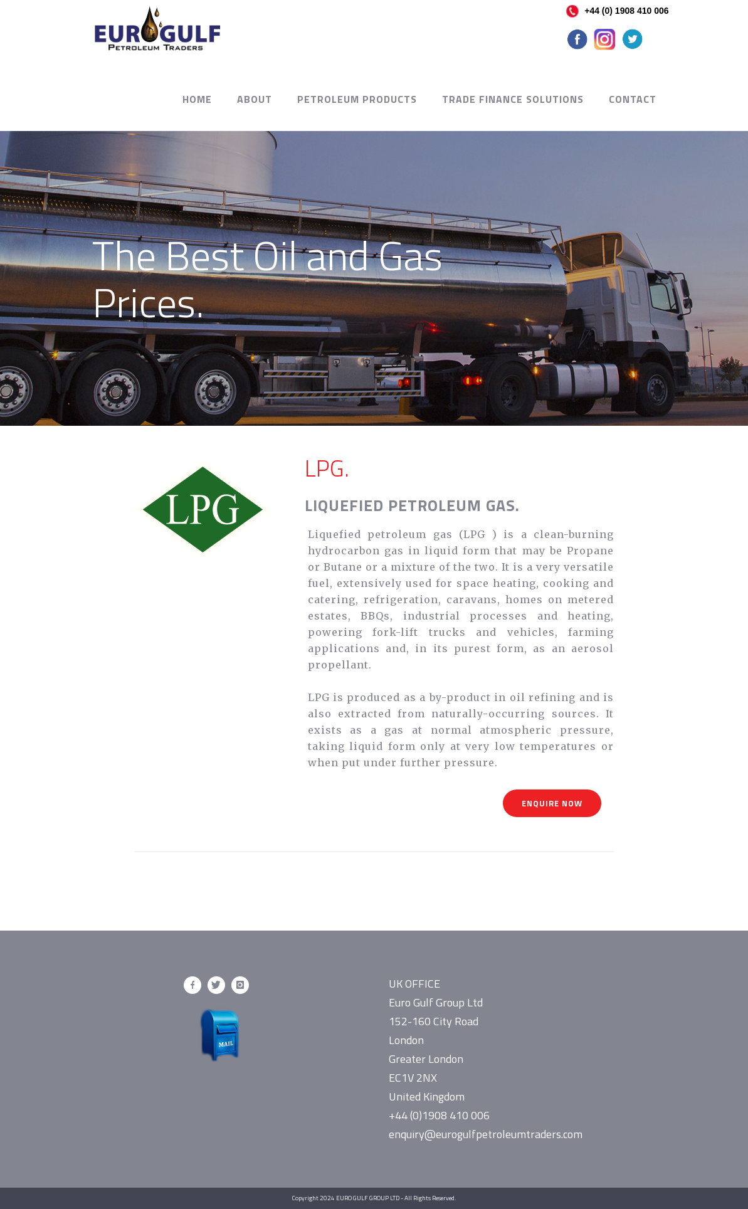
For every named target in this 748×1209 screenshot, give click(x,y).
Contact (632, 99)
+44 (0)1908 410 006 (439, 1115)
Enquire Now (552, 803)
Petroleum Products (357, 99)
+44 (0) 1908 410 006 (617, 11)
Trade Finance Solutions (513, 99)
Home (197, 99)
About (254, 99)
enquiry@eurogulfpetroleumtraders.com (485, 1134)
